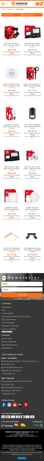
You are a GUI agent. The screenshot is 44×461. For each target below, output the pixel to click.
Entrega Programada (8, 342)
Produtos (11, 9)
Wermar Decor (6, 339)
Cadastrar (22, 295)
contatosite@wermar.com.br (13, 367)
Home (3, 9)
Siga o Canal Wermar (8, 320)
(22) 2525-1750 (8, 364)
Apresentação (6, 307)
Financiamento (6, 348)
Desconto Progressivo (9, 345)
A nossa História (7, 313)
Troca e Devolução (8, 323)
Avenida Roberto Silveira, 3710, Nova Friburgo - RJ (20, 361)
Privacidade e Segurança (10, 326)
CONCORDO (21, 458)
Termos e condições (8, 329)
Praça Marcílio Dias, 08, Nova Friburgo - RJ (18, 381)
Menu (7, 4)
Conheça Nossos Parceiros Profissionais (15, 316)
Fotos (3, 310)
